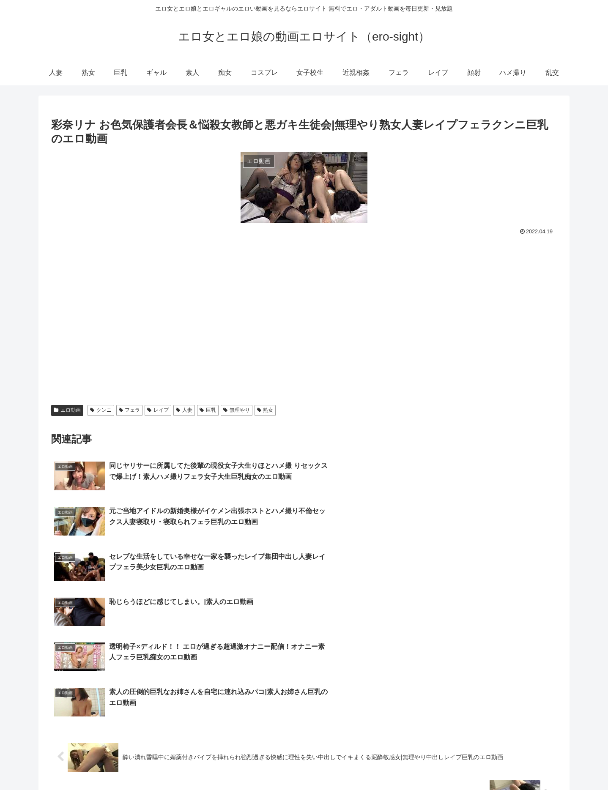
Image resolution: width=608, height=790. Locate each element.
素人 (310, 763)
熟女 (265, 410)
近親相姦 (422, 763)
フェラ (129, 410)
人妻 (184, 410)
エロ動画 (67, 410)
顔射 (502, 763)
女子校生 (390, 763)
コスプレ (357, 763)
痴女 (331, 763)
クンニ (101, 410)
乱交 (555, 763)
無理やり (236, 410)
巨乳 (208, 410)
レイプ (158, 410)
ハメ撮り (529, 763)
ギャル (286, 763)
